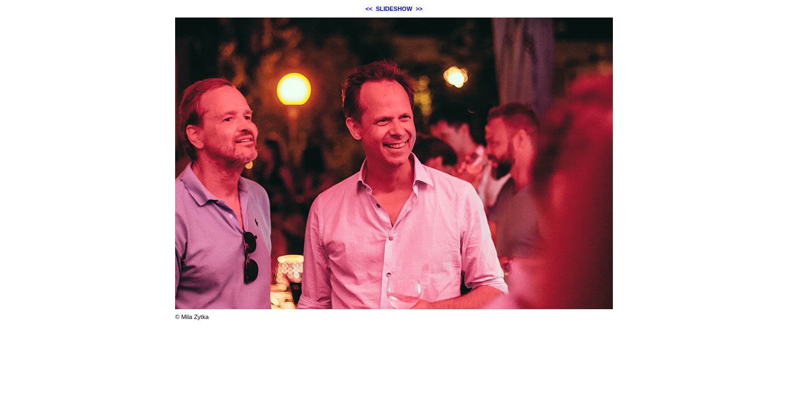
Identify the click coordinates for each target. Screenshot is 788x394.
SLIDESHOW (394, 8)
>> (418, 8)
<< (369, 8)
